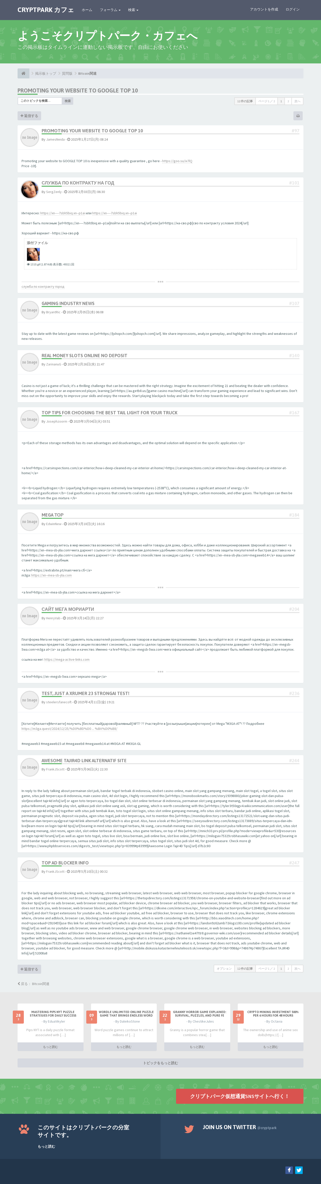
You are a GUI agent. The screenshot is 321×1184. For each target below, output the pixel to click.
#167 (294, 412)
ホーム (87, 10)
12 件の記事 (245, 101)
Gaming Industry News (68, 303)
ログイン (293, 9)
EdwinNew (53, 524)
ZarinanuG (53, 364)
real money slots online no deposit (84, 355)
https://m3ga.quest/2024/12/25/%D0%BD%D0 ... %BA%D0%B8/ (69, 728)
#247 (294, 862)
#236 (294, 693)
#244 (294, 760)
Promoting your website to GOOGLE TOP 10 (78, 90)
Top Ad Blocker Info (65, 862)
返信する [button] (29, 116)
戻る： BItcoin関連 (33, 983)
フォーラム (110, 10)
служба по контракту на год (78, 182)
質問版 (67, 73)
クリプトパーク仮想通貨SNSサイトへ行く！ (239, 1096)
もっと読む (50, 1046)
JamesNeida (55, 139)
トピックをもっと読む (160, 1062)
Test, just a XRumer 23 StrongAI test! (85, 693)
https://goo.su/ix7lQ (177, 161)
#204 (294, 609)
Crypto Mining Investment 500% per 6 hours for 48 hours (273, 1013)
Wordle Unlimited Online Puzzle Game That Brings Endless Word (126, 1013)
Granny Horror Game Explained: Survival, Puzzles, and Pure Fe (199, 1013)
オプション (224, 968)
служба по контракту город (43, 286)
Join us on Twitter (240, 1127)
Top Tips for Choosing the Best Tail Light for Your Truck (109, 412)
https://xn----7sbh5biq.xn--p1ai (62, 213)
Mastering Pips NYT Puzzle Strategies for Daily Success (53, 1013)
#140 (294, 355)
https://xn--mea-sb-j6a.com (51, 575)
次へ (297, 101)
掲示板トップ (45, 73)
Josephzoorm (56, 421)
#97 (295, 130)
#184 (294, 515)
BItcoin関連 (87, 73)
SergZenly (54, 191)
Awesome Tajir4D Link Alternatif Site (84, 760)
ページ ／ (266, 101)
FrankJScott (55, 769)
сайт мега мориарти (68, 609)
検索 (133, 10)
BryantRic (53, 312)
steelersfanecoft (58, 702)
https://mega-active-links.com (67, 659)
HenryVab (53, 618)
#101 (294, 182)
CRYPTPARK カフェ (46, 10)
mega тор (53, 515)
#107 (294, 303)
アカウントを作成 (264, 9)
